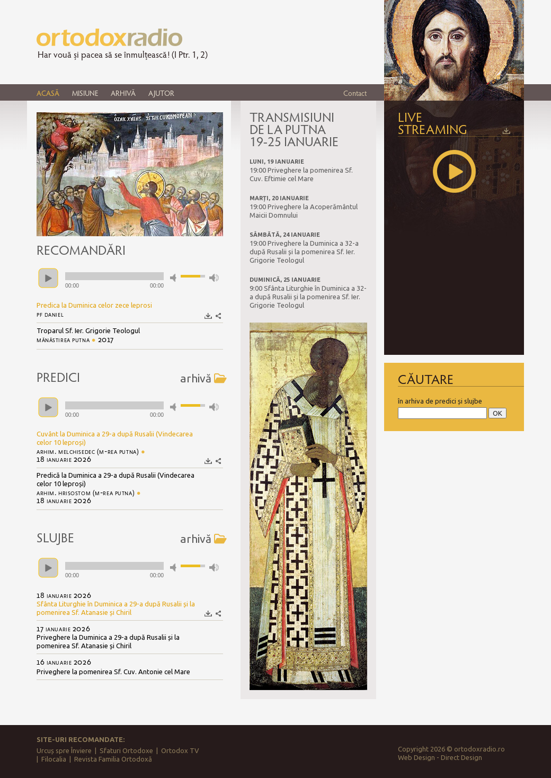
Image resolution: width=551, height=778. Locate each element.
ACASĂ (48, 93)
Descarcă (209, 316)
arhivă (203, 378)
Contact (355, 93)
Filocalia (53, 759)
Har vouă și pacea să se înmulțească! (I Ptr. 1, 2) (123, 54)
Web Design (416, 757)
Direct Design (461, 757)
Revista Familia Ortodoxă (113, 759)
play (48, 278)
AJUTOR (161, 93)
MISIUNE (85, 93)
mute (175, 278)
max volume (214, 278)
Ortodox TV (180, 750)
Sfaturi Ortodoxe (126, 750)
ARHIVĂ (123, 93)
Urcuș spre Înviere (64, 750)
